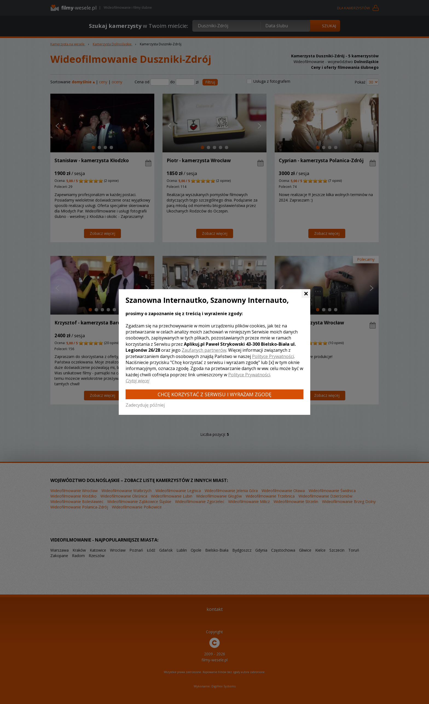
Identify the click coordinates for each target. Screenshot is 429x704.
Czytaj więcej (137, 381)
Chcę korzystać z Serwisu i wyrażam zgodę (214, 394)
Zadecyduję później (145, 405)
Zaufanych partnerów (204, 350)
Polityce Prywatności (273, 356)
